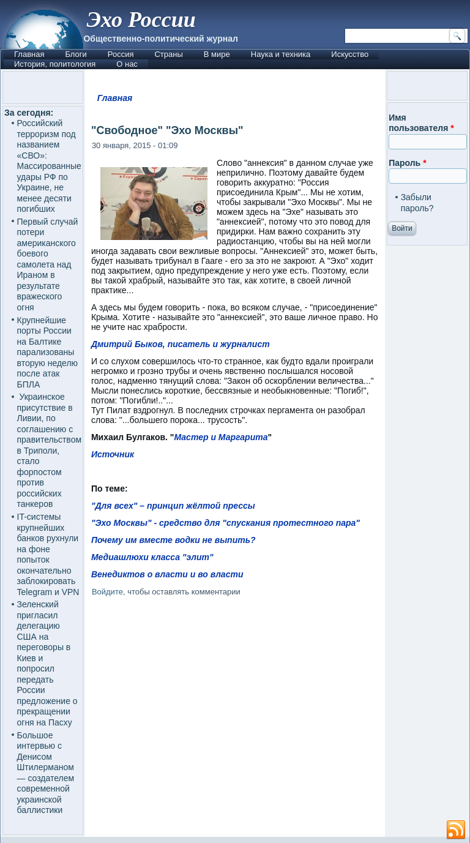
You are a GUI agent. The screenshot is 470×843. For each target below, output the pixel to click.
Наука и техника (281, 54)
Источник (112, 454)
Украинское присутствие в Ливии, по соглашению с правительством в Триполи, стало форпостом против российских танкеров (49, 450)
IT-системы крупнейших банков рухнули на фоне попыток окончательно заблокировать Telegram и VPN (48, 554)
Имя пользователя (421, 123)
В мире (217, 54)
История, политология (54, 64)
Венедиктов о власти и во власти (167, 574)
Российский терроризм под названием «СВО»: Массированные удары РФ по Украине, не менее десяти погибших (49, 166)
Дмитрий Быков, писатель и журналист (180, 344)
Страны (168, 54)
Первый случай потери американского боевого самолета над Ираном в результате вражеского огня (47, 264)
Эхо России (140, 19)
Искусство (349, 54)
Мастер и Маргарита (221, 437)
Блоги (75, 54)
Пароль (407, 163)
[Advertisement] (235, 708)
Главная (29, 54)
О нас (127, 64)
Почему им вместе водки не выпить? (173, 540)
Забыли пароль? (417, 202)
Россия (121, 54)
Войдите (107, 591)
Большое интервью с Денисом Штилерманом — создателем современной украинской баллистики (46, 772)
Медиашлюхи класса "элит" (152, 557)
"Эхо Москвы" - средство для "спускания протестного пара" (225, 523)
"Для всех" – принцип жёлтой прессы (173, 506)
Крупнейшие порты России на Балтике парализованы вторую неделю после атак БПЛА (47, 352)
